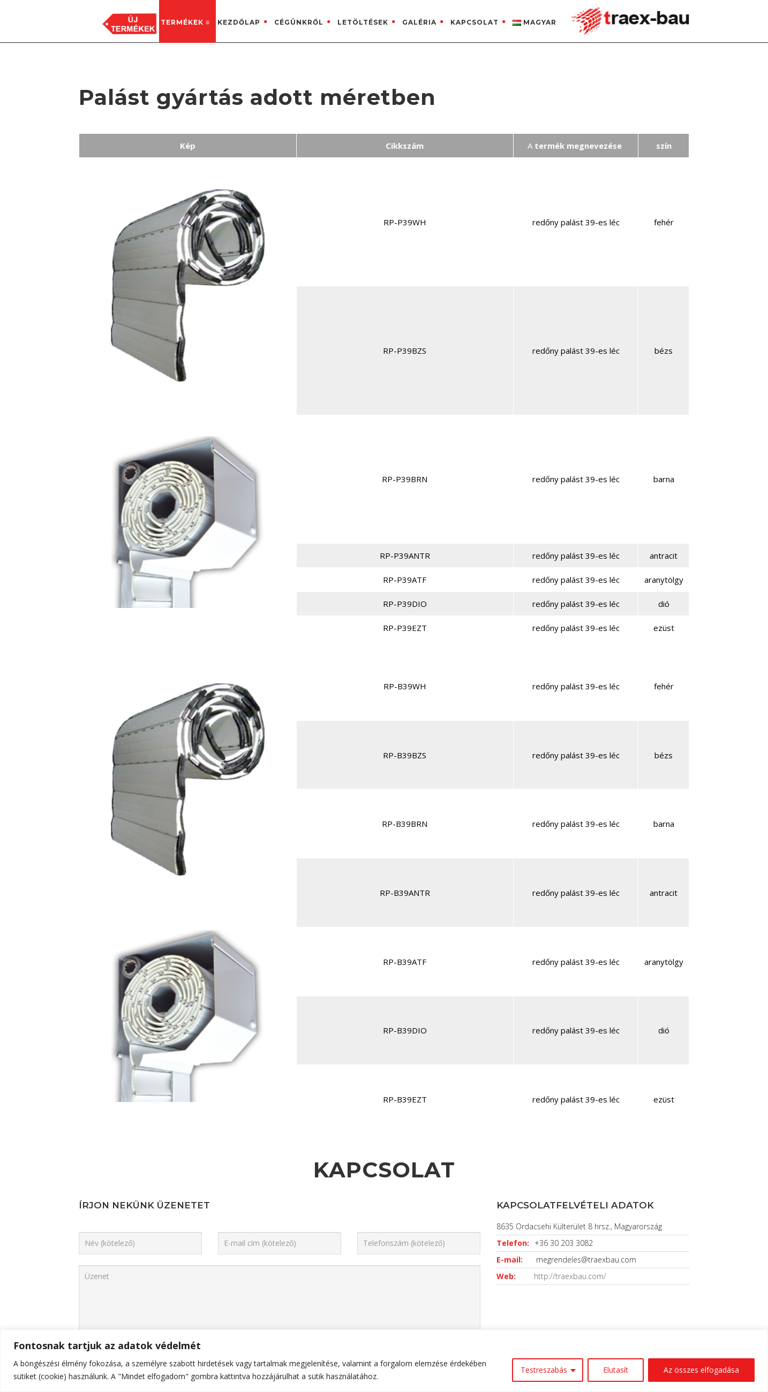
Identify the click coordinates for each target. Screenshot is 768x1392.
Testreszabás (544, 1370)
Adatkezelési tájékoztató (440, 1190)
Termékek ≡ (185, 22)
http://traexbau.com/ (570, 907)
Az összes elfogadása (701, 1370)
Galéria (419, 22)
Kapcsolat (474, 22)
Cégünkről (298, 22)
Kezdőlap (238, 22)
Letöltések (362, 22)
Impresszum (416, 1209)
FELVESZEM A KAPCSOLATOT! (590, 1090)
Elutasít (615, 1370)
